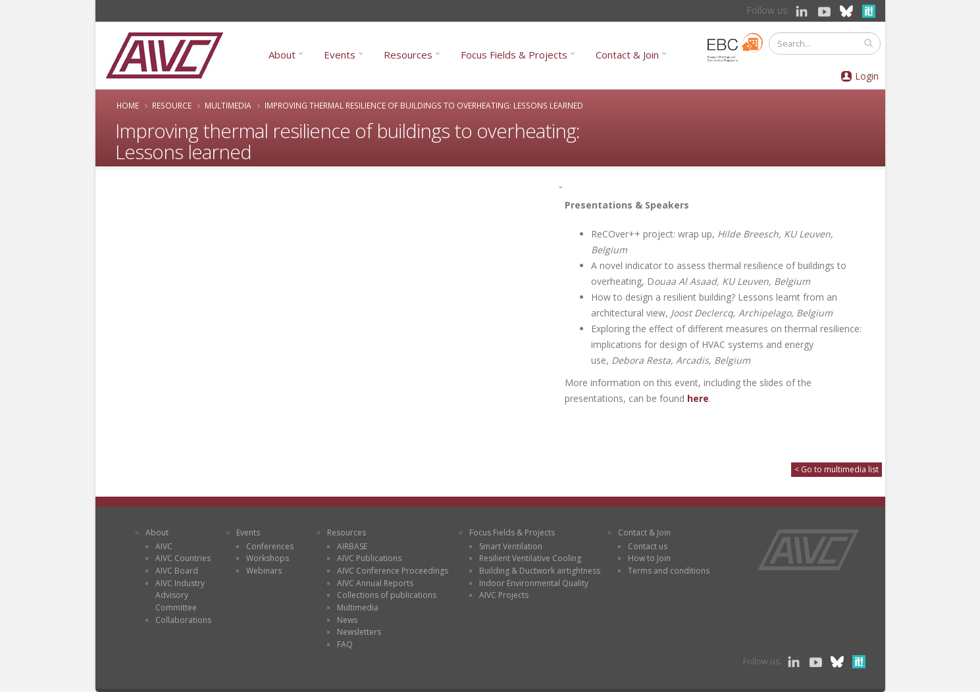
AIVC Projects (504, 595)
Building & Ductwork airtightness (539, 570)
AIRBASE (352, 546)
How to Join (649, 558)
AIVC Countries (183, 558)
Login (867, 76)
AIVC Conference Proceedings (392, 570)
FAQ (345, 644)
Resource (172, 105)
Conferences (270, 546)
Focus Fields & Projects (514, 54)
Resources (408, 54)
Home (127, 105)
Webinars (264, 570)
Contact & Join (627, 54)
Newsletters (359, 631)
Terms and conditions (668, 570)
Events (339, 54)
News (347, 620)
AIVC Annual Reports (375, 583)
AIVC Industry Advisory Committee (180, 595)
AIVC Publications (369, 558)
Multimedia (228, 105)
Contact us (647, 546)
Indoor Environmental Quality (533, 583)
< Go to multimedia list (836, 469)
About (282, 54)
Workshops (267, 558)
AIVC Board (176, 570)
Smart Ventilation (510, 546)
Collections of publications (386, 595)
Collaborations (183, 620)
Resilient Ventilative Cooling (530, 558)
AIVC (163, 546)
